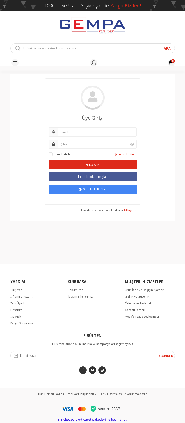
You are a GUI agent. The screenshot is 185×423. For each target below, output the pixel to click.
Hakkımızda (75, 290)
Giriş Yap (16, 290)
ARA (167, 48)
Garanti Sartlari (135, 310)
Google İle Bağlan (92, 189)
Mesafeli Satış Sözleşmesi (142, 317)
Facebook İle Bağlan (92, 177)
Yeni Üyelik (17, 303)
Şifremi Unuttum (126, 154)
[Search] (92, 48)
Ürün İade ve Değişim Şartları (144, 290)
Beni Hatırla (62, 154)
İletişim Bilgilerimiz (80, 297)
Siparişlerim (18, 317)
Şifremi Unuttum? (21, 297)
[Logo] (93, 25)
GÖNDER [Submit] (166, 356)
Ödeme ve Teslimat (138, 303)
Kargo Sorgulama (22, 323)
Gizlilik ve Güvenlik (137, 297)
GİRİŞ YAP (92, 165)
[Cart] (171, 62)
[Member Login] (93, 62)
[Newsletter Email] (93, 355)
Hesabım (16, 310)
